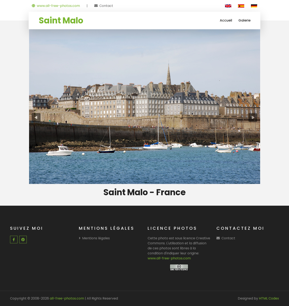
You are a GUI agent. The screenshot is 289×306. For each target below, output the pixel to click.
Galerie (244, 20)
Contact (106, 5)
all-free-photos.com (66, 298)
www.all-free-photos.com (56, 5)
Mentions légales (94, 238)
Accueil (226, 20)
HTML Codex (269, 298)
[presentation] (36, 117)
